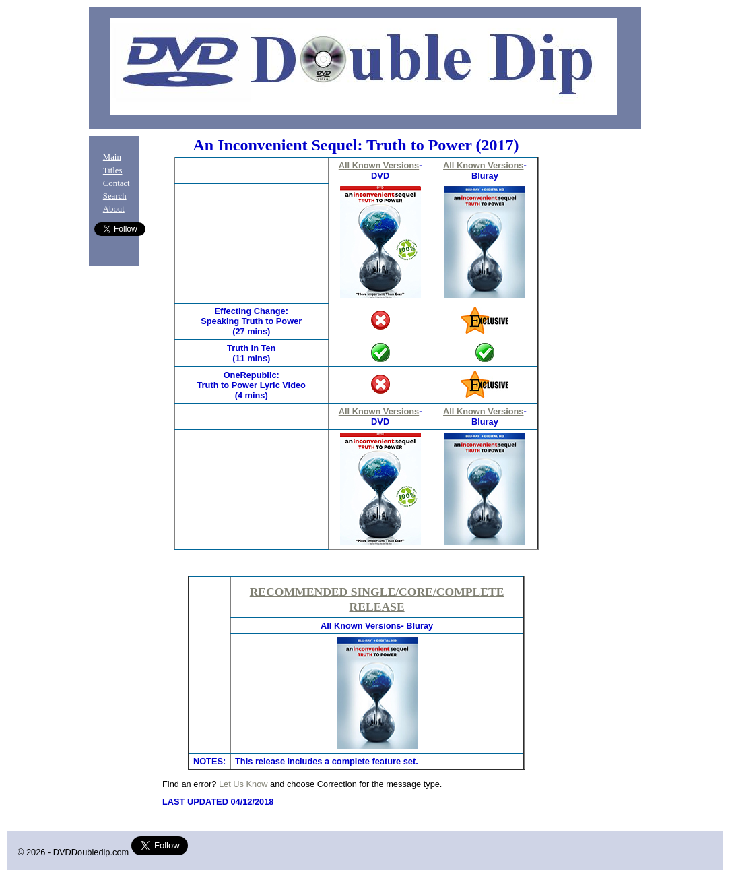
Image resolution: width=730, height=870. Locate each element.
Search (115, 196)
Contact (116, 183)
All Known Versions (379, 165)
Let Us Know (243, 784)
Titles (113, 170)
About (114, 209)
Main (112, 157)
